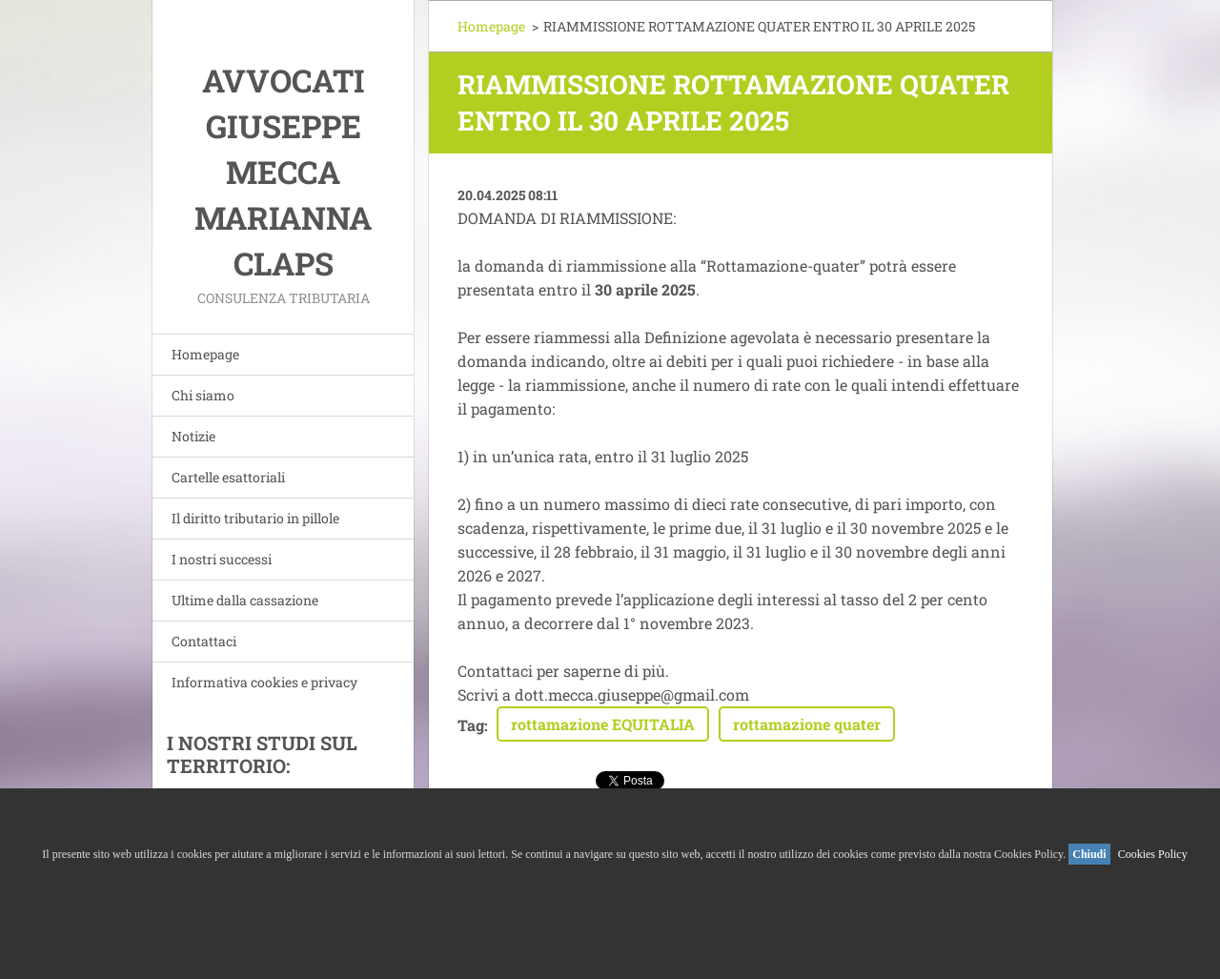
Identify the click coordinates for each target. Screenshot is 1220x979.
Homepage (205, 354)
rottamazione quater (807, 724)
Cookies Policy (1153, 854)
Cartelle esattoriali (228, 477)
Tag (471, 725)
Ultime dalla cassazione (245, 600)
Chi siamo (203, 395)
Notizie (193, 436)
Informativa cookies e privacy (264, 682)
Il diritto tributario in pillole (255, 518)
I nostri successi (222, 559)
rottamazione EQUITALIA (603, 724)
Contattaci (204, 641)
